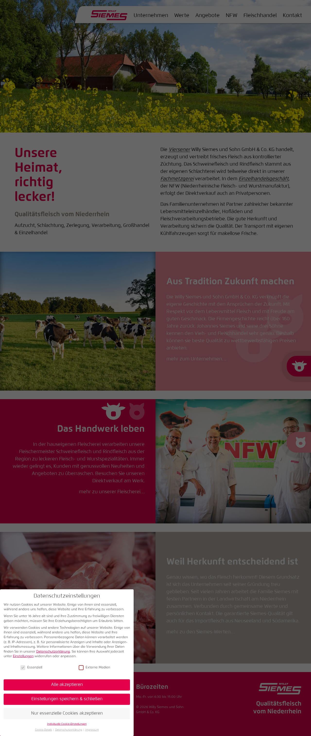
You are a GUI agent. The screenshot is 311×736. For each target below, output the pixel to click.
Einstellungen (23, 656)
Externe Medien (94, 667)
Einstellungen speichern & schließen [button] (67, 699)
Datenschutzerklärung (53, 651)
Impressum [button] (92, 730)
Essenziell (31, 667)
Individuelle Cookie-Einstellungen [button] (67, 724)
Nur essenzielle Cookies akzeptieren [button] (67, 713)
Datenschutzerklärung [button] (68, 730)
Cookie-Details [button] (43, 730)
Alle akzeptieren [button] (67, 684)
